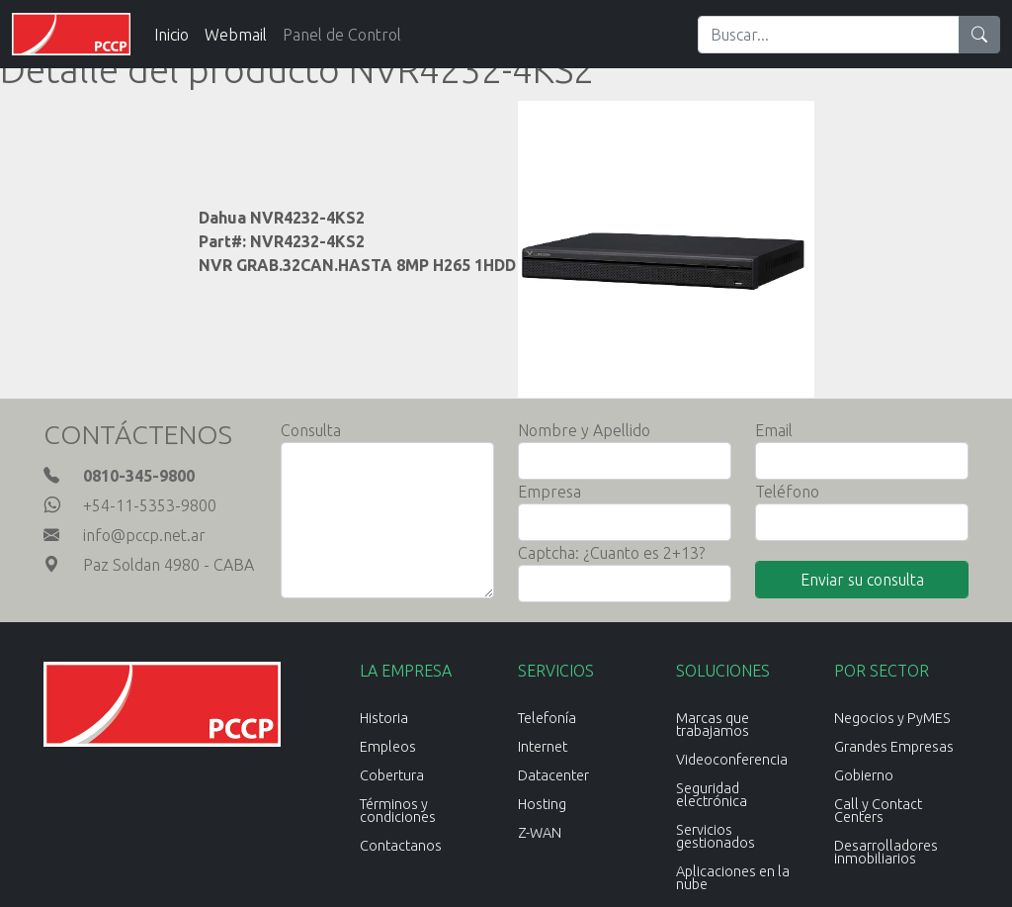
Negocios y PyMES (892, 718)
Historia (384, 718)
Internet (542, 747)
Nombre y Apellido (584, 430)
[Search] (829, 34)
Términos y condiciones (398, 810)
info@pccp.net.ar (144, 535)
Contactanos (401, 846)
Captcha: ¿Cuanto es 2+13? (611, 553)
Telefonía (547, 718)
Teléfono (787, 491)
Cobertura (392, 775)
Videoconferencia (732, 760)
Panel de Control (342, 35)
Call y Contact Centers (878, 810)
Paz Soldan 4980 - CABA (168, 565)
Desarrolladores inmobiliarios (886, 852)
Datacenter (553, 775)
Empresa (549, 491)
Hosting (542, 804)
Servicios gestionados (715, 836)
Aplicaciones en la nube (733, 877)
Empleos (388, 747)
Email (774, 430)
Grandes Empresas (894, 747)
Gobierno (863, 775)
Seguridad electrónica (711, 794)
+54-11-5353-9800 (149, 505)
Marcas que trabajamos (712, 724)
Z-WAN (539, 833)
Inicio (171, 35)
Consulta (311, 430)
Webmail (236, 35)
